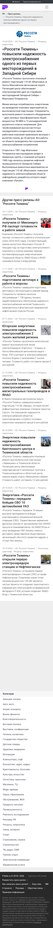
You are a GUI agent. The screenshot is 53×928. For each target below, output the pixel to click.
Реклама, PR (9, 819)
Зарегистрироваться (32, 2)
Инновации (9, 754)
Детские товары (11, 744)
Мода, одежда (10, 789)
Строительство (11, 844)
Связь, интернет (11, 829)
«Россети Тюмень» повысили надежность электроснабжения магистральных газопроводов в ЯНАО (26, 387)
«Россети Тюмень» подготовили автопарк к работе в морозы (20, 279)
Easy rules (36, 884)
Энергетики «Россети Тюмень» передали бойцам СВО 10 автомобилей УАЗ (18, 500)
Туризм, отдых (10, 854)
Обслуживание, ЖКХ (13, 799)
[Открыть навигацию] (47, 7)
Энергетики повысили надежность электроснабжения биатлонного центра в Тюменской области (18, 445)
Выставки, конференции (16, 729)
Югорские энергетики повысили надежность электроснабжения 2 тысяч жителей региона (20, 331)
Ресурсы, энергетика (23, 551)
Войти (17, 2)
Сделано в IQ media (37, 876)
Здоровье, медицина (14, 749)
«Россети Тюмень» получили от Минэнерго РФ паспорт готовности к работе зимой (20, 224)
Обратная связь (35, 888)
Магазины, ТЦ (10, 784)
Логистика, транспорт (14, 779)
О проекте (7, 888)
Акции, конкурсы (12, 709)
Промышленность (12, 809)
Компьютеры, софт (13, 759)
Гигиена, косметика (13, 734)
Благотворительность (14, 719)
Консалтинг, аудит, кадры (16, 764)
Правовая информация (13, 892)
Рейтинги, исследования (16, 814)
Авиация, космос (12, 699)
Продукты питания (13, 804)
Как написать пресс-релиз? (15, 884)
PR (3, 14)
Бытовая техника (12, 724)
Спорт (6, 834)
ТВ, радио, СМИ (11, 849)
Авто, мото (8, 704)
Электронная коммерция (16, 859)
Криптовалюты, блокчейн (16, 769)
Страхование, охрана (14, 839)
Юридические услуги (14, 864)
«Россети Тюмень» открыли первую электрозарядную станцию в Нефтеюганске (21, 561)
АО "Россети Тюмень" (25, 41)
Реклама (20, 888)
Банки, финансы (11, 714)
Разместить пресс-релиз (14, 880)
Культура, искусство (13, 774)
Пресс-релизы (14, 14)
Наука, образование (13, 794)
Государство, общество (15, 739)
